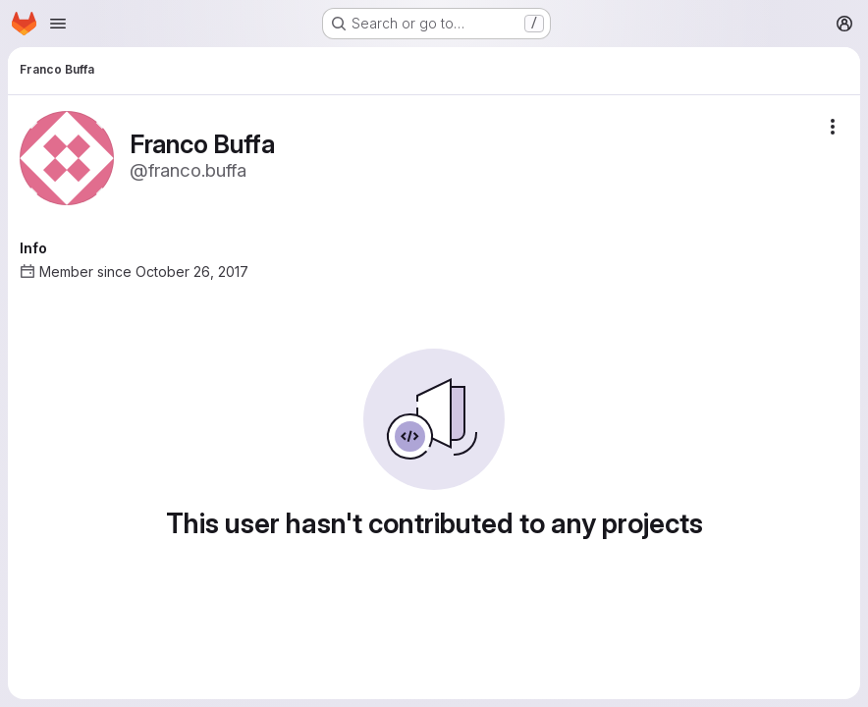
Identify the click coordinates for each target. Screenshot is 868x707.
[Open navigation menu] (58, 23)
